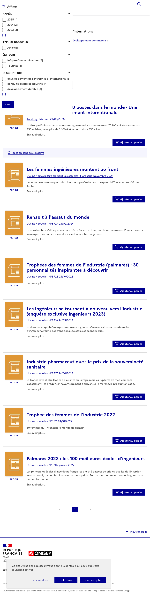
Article (11, 48)
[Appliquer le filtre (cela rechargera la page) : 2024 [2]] (12, 24)
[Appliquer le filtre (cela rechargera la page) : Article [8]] (13, 47)
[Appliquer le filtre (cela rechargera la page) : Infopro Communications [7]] (25, 60)
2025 (11, 19)
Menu (145, 4)
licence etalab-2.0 (118, 590)
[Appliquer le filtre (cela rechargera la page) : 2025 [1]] (12, 19)
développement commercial (88, 40)
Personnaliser (40, 580)
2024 (10, 25)
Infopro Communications (23, 60)
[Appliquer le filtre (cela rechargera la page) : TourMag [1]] (14, 65)
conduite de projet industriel (25, 84)
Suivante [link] (82, 509)
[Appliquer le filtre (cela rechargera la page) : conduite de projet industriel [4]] (27, 83)
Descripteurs (12, 73)
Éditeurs (9, 55)
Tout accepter (93, 580)
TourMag (13, 66)
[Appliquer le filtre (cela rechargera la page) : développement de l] (38, 78)
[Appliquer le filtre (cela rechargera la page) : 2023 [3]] (12, 29)
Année (7, 14)
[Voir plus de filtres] (4, 35)
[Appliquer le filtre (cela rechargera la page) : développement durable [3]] (24, 89)
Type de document (16, 42)
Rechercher (139, 4)
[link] (90, 509)
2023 (11, 30)
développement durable (23, 89)
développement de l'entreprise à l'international (37, 79)
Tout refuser (66, 580)
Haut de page (138, 532)
